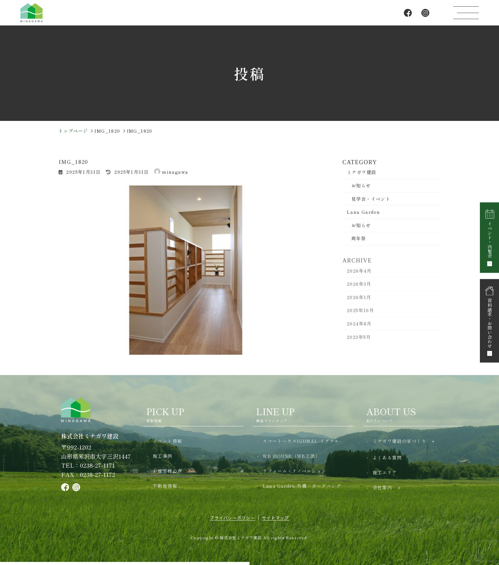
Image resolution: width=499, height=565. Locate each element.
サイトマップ (275, 518)
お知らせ (361, 185)
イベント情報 (167, 441)
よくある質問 (387, 457)
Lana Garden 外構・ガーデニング (302, 486)
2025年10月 (360, 315)
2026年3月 (359, 288)
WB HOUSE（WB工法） (291, 456)
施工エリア (385, 472)
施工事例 (162, 456)
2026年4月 (359, 275)
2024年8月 (359, 328)
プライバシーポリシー (232, 518)
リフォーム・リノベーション (294, 471)
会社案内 (382, 487)
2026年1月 (359, 301)
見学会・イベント (370, 198)
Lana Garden (363, 211)
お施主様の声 (167, 471)
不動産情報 (165, 486)
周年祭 (358, 238)
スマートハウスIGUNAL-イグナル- (302, 441)
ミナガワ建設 (361, 172)
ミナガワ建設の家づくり (399, 441)
